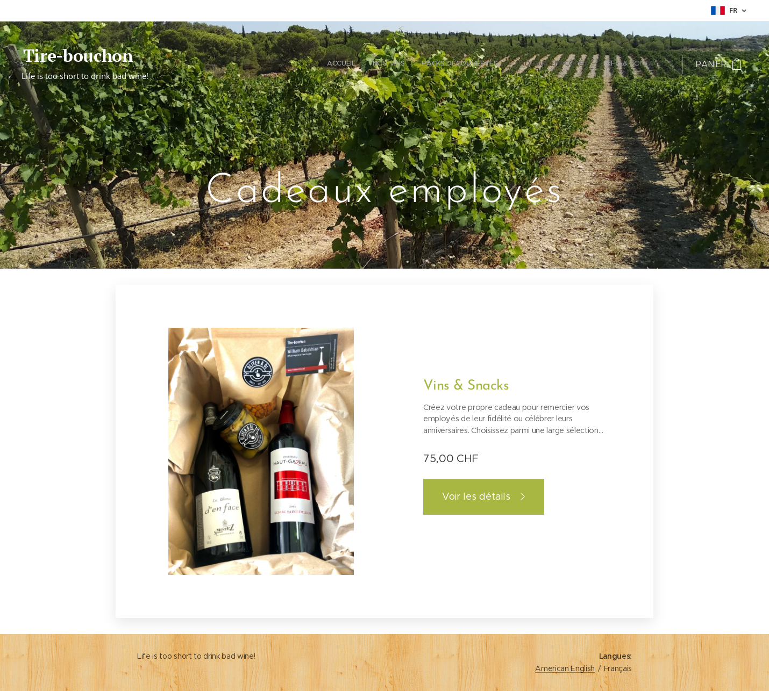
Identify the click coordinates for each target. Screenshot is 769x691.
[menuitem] (597, 64)
